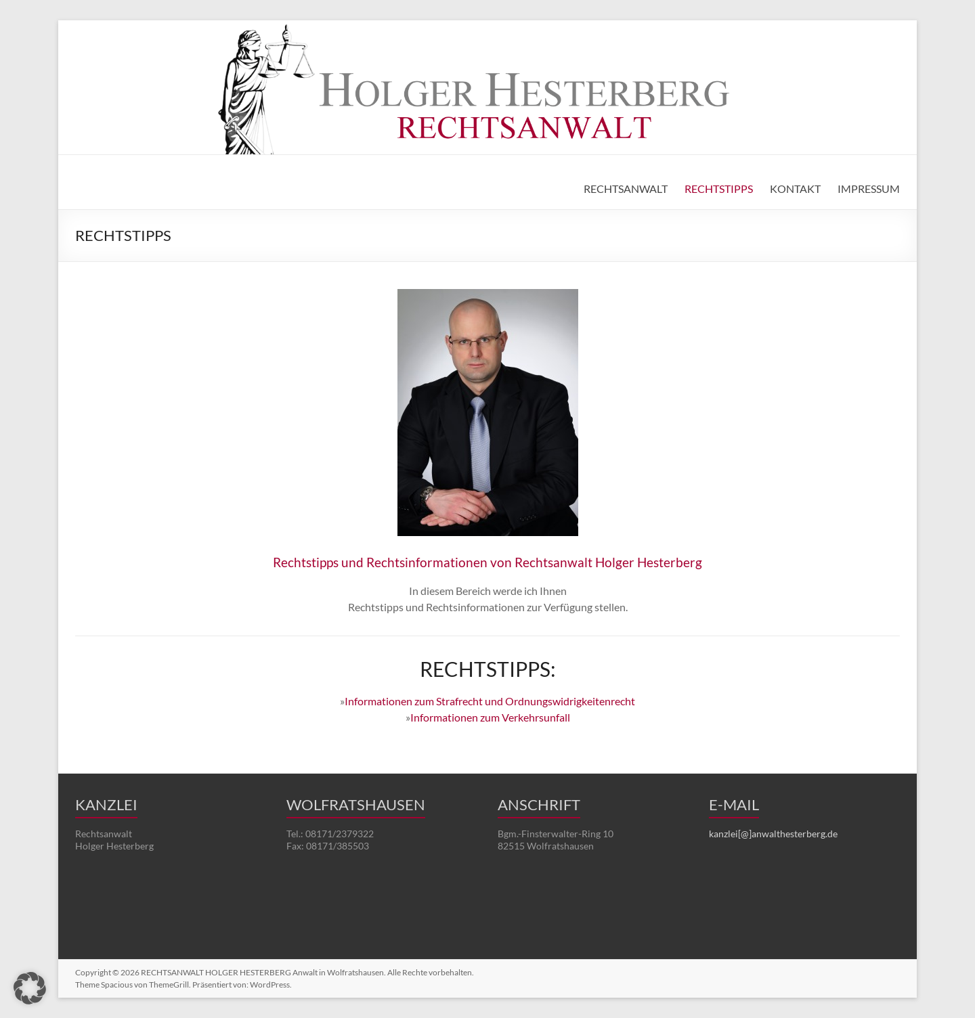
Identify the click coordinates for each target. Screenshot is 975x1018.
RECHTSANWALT (626, 188)
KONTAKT (795, 188)
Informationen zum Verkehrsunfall (490, 717)
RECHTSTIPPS (719, 188)
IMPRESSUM (869, 188)
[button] (30, 988)
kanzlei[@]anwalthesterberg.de (773, 833)
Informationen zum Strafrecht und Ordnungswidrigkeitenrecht (490, 700)
